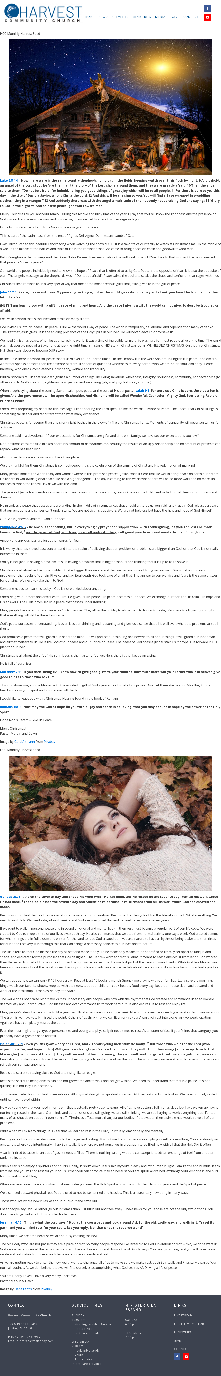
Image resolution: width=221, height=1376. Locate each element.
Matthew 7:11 (11, 672)
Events (122, 17)
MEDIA (160, 17)
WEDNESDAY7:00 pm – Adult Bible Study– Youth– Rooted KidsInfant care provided (87, 1353)
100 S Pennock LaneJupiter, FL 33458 (23, 1326)
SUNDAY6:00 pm (131, 1322)
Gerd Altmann (24, 742)
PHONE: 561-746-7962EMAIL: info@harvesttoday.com (31, 1339)
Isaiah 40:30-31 (11, 1044)
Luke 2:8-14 (9, 180)
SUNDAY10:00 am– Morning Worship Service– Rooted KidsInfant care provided (91, 1324)
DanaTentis (23, 1289)
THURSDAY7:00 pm (133, 1335)
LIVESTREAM (183, 1315)
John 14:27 (8, 292)
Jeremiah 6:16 (10, 1222)
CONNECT (191, 17)
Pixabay (49, 742)
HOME (90, 17)
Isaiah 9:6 (141, 390)
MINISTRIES (141, 17)
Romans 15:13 (10, 707)
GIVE (175, 17)
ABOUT (104, 17)
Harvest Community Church (29, 1315)
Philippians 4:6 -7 (13, 527)
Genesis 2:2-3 (10, 897)
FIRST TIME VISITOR (189, 1324)
